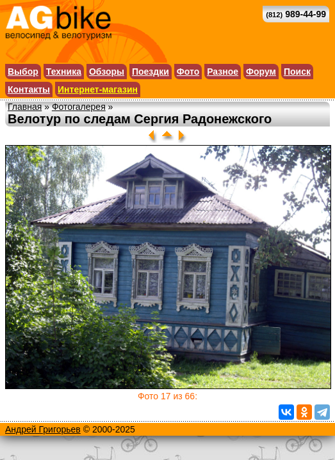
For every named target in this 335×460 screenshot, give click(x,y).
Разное (222, 71)
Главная (25, 107)
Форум (261, 71)
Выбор (23, 71)
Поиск (297, 71)
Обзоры (106, 71)
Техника (63, 71)
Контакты (29, 89)
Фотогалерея (79, 107)
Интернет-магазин (98, 89)
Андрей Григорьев (43, 429)
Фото (188, 71)
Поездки (150, 71)
